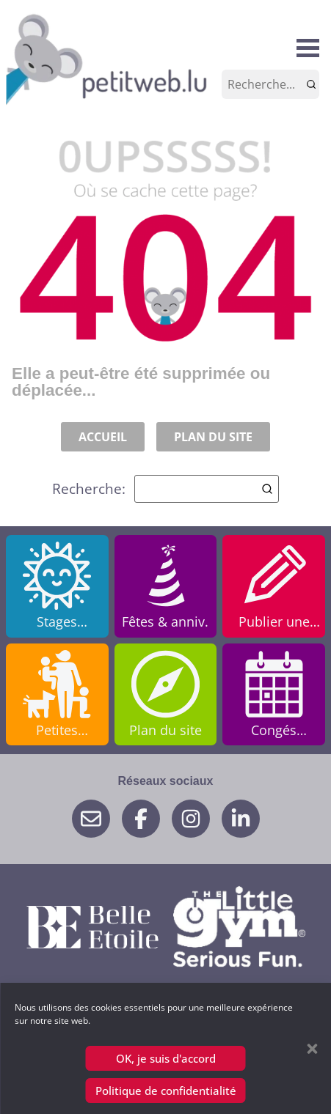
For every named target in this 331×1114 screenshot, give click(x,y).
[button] (312, 1048)
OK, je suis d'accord (166, 1058)
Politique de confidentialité (165, 1090)
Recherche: (165, 489)
